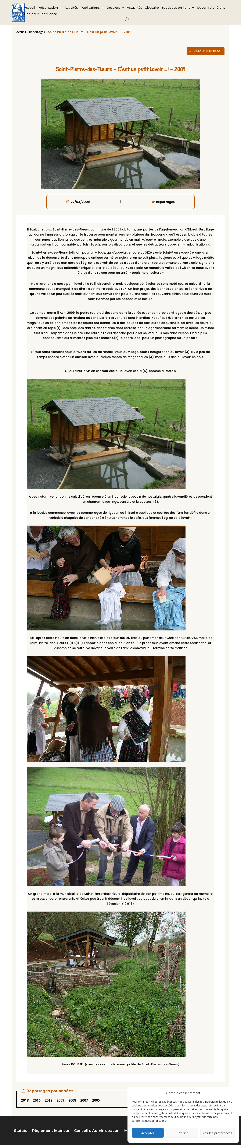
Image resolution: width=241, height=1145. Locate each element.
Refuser (182, 1133)
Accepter (147, 1133)
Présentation (47, 8)
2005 (96, 1100)
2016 (36, 1100)
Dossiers (113, 8)
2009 (60, 1100)
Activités (71, 8)
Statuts (20, 1131)
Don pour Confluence (40, 14)
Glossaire (152, 8)
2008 (72, 1100)
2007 (84, 1100)
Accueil (29, 8)
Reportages (37, 32)
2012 (48, 1100)
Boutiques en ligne (175, 8)
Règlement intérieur (50, 1131)
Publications (90, 8)
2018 (25, 1100)
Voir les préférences (217, 1133)
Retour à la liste (207, 51)
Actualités (134, 8)
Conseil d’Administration (96, 1131)
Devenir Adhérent (211, 8)
